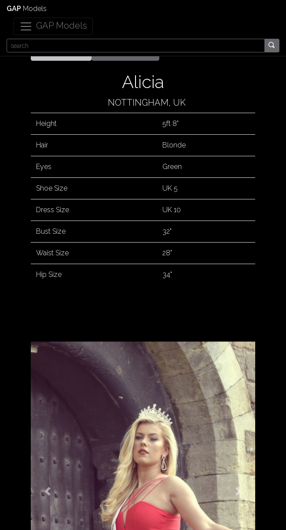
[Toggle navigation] (53, 26)
